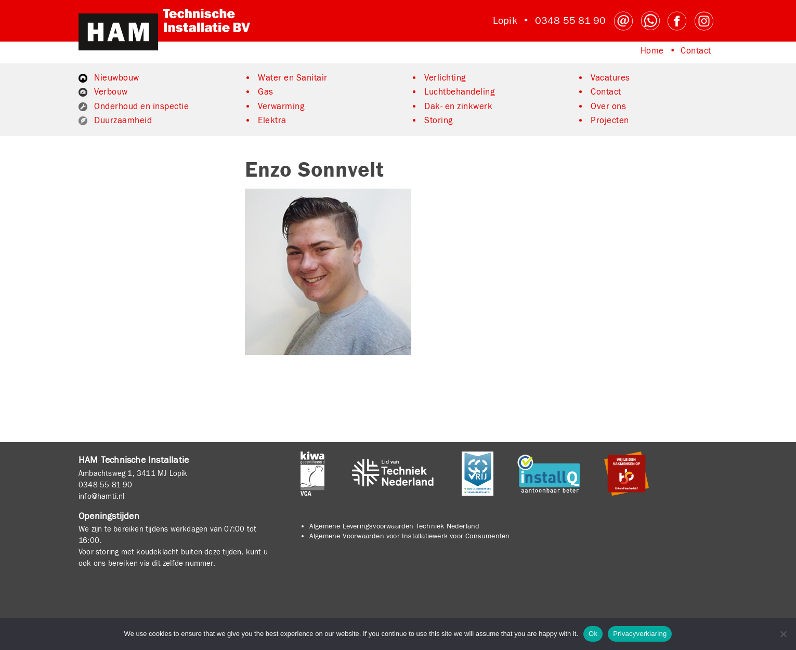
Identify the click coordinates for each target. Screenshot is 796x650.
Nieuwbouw (116, 78)
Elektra (272, 120)
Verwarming (281, 106)
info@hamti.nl (102, 496)
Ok (593, 634)
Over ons (608, 106)
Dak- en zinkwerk (458, 106)
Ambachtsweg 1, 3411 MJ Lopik (133, 473)
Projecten (610, 120)
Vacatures (610, 78)
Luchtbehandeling (459, 92)
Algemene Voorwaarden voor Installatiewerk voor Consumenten (409, 536)
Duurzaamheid (123, 120)
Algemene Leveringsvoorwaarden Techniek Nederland (394, 526)
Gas (265, 92)
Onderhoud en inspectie (141, 106)
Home (652, 51)
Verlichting (445, 78)
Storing (438, 120)
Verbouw (111, 92)
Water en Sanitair (293, 78)
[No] (783, 634)
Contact (696, 51)
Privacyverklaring (640, 634)
